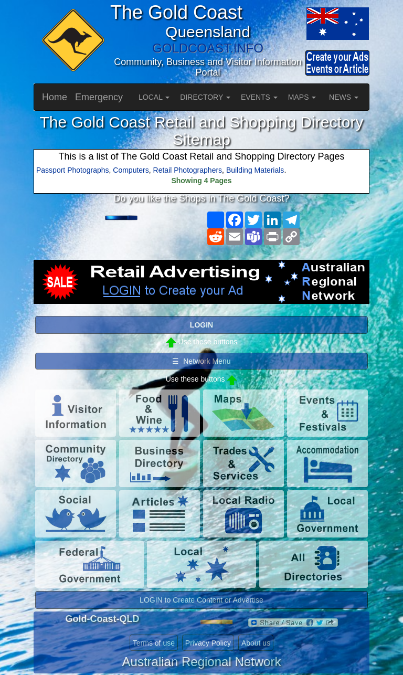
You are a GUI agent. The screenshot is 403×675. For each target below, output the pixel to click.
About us (255, 643)
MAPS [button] (302, 97)
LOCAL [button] (154, 97)
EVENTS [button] (259, 97)
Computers (131, 170)
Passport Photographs (72, 170)
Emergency (99, 97)
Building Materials (255, 170)
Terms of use (154, 643)
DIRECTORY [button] (205, 97)
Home (54, 97)
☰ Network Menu (201, 361)
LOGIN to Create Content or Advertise (201, 600)
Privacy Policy (208, 643)
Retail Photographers (187, 170)
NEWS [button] (343, 97)
